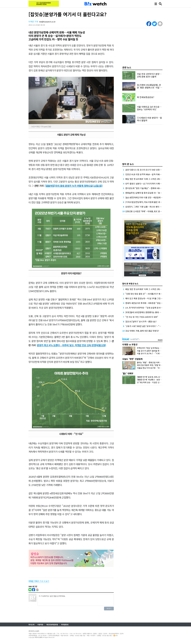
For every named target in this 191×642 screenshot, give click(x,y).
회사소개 (31, 624)
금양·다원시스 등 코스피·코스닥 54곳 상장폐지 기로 (146, 169)
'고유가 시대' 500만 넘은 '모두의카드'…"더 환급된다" (147, 326)
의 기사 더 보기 (39, 581)
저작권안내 (64, 624)
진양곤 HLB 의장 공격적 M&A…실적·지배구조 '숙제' (146, 174)
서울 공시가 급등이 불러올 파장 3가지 (151, 350)
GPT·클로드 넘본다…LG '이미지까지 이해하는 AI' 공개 (147, 183)
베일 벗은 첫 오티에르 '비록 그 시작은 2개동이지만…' (147, 178)
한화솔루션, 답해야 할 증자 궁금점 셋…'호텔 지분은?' (147, 192)
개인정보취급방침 (52, 624)
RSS (116, 635)
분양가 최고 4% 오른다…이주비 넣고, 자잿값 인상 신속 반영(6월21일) (71, 345)
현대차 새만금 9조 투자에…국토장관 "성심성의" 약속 (147, 303)
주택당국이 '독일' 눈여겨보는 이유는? (151, 348)
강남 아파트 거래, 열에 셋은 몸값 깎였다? (142, 330)
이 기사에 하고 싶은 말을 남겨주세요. (75, 600)
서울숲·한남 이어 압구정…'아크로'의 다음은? (154, 368)
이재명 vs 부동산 (130, 344)
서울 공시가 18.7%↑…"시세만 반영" (151, 353)
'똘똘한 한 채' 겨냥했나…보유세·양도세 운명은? (155, 379)
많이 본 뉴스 (128, 164)
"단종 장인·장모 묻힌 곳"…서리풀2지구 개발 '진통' (146, 293)
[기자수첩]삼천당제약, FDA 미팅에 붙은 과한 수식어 (146, 202)
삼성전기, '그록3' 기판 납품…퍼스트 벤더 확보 (144, 206)
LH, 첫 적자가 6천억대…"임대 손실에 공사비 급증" (146, 307)
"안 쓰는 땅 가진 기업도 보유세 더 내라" (141, 316)
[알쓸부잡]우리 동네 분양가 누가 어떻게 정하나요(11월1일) (74, 185)
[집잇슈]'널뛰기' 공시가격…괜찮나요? (141, 321)
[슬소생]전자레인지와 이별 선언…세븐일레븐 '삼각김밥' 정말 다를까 (153, 197)
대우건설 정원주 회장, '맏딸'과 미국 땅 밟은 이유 (155, 365)
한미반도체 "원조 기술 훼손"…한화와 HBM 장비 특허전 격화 (150, 188)
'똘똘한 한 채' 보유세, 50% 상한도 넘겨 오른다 (155, 377)
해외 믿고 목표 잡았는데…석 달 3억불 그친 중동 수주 (147, 298)
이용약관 (40, 624)
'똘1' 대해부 (127, 373)
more (160, 340)
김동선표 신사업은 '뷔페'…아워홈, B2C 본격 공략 (145, 211)
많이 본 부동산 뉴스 (130, 283)
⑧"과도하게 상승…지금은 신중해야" (151, 382)
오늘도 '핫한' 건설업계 (132, 358)
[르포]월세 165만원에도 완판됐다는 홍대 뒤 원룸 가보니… (149, 312)
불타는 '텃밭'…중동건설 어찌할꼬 (150, 362)
